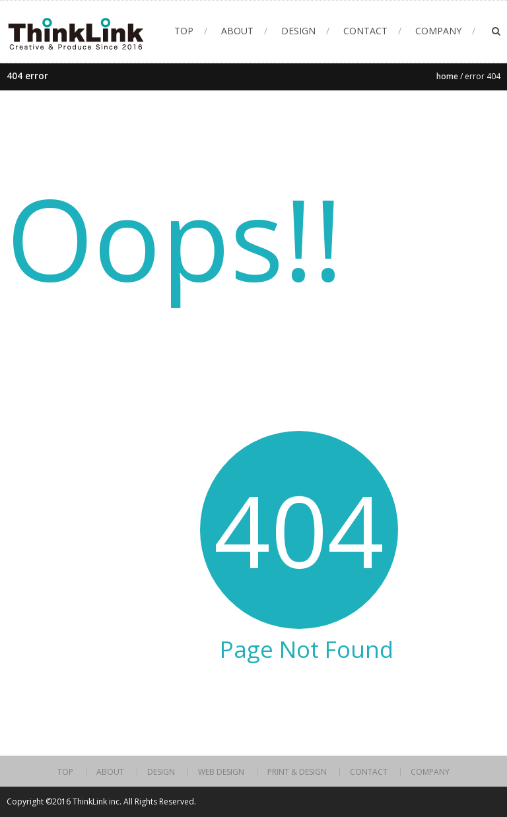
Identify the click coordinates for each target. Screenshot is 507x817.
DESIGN (298, 30)
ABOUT (237, 30)
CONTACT (365, 30)
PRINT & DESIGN (297, 772)
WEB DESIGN (221, 772)
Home (447, 76)
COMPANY (438, 30)
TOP (183, 30)
